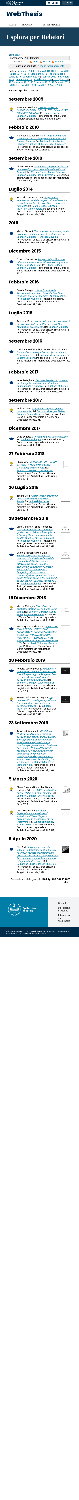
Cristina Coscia (45, 795)
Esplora (27, 24)
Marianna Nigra (24, 764)
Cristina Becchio (35, 414)
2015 (26, 73)
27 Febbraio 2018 (43, 79)
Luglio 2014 (16, 73)
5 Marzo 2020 (39, 85)
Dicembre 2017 (24, 79)
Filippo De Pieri (54, 265)
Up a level (15, 54)
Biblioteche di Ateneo (64, 909)
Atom (33, 61)
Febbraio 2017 (48, 76)
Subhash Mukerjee (27, 115)
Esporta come (16, 58)
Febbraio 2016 (56, 73)
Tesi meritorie (50, 24)
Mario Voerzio (35, 208)
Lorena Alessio (45, 470)
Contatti (62, 903)
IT (68, 2)
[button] (18, 61)
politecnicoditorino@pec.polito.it (33, 933)
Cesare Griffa (52, 113)
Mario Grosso (40, 205)
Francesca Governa (47, 236)
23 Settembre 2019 (20, 85)
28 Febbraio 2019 (61, 82)
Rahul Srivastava (57, 144)
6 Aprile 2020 (55, 85)
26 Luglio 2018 (61, 79)
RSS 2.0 (57, 61)
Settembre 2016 (31, 76)
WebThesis (24, 13)
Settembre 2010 (60, 71)
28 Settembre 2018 (19, 82)
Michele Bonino (48, 141)
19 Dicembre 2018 (40, 82)
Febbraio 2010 (43, 71)
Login (55, 3)
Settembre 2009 (25, 71)
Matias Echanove (57, 172)
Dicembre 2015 (39, 73)
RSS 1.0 (45, 61)
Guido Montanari (46, 682)
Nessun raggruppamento (51, 66)
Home (12, 24)
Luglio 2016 (15, 76)
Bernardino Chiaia (26, 864)
